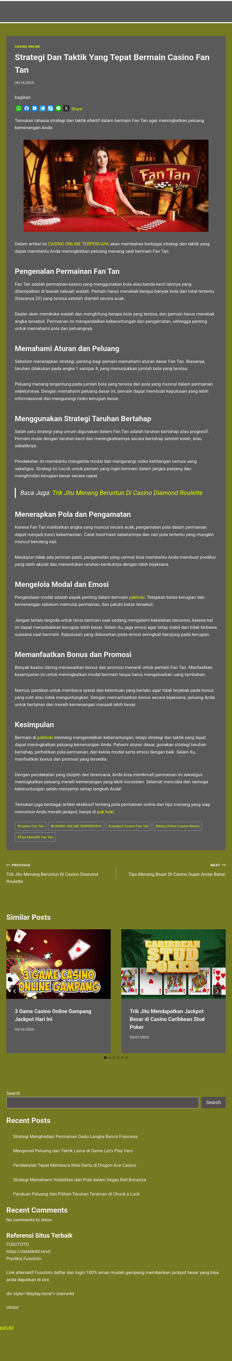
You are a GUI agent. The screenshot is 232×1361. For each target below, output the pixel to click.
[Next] (217, 991)
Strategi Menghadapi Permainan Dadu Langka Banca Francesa (75, 1136)
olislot (12, 1307)
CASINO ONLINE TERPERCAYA (75, 826)
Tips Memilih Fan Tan (35, 837)
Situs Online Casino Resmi (177, 826)
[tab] (105, 1057)
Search (13, 1093)
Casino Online (27, 46)
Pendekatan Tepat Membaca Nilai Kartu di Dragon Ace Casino (74, 1165)
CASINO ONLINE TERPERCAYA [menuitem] (78, 243)
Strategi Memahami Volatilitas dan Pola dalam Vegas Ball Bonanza (79, 1179)
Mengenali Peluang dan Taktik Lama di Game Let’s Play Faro (73, 1150)
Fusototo (44, 1272)
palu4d (6, 1327)
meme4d (65, 1293)
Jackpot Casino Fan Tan (128, 826)
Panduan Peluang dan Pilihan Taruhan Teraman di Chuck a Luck (76, 1194)
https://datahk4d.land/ (28, 1251)
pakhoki (137, 597)
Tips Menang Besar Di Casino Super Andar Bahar (173, 869)
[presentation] (58, 964)
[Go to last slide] (15, 991)
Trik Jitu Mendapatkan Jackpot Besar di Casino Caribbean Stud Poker (167, 1019)
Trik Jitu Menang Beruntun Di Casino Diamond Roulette (127, 493)
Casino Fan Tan (30, 826)
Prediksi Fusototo (23, 1258)
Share (76, 108)
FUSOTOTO (17, 1244)
